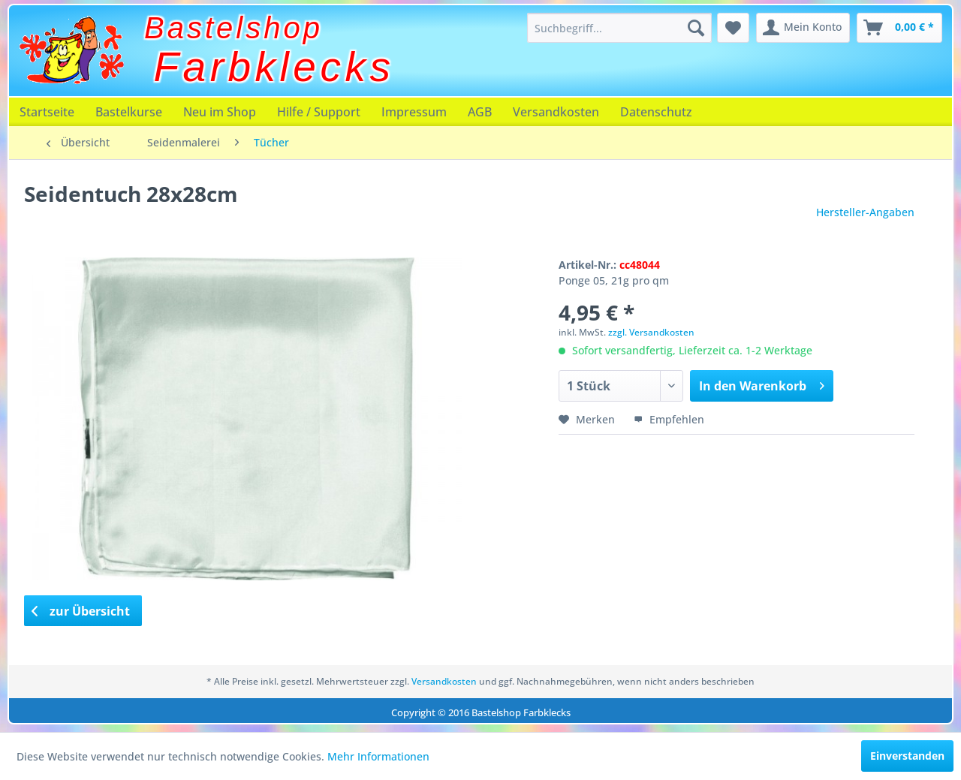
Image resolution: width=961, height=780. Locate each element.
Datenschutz (656, 112)
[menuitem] (619, 28)
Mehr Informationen (378, 756)
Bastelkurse (128, 112)
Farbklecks (274, 67)
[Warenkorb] (899, 28)
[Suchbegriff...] (619, 28)
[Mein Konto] (803, 28)
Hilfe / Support (318, 112)
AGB (480, 112)
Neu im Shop (219, 112)
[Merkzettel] (733, 28)
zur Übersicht (81, 611)
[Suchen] (696, 28)
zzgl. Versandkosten (651, 332)
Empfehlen (669, 419)
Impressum (414, 112)
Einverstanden (907, 755)
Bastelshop (233, 27)
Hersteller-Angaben (865, 212)
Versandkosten (556, 112)
